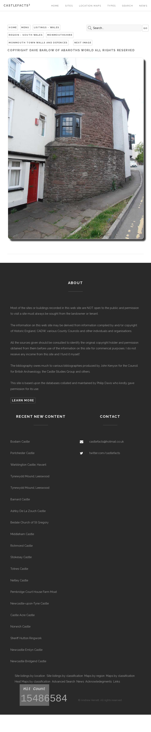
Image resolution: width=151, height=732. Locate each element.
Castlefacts (17, 5)
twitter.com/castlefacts (104, 453)
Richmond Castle (21, 545)
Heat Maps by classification (32, 681)
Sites (69, 5)
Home (55, 5)
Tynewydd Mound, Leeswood (29, 476)
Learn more (23, 400)
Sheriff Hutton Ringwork (26, 638)
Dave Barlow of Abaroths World (61, 50)
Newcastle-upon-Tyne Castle (29, 603)
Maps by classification (120, 675)
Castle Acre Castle (22, 615)
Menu (25, 27)
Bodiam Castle (20, 441)
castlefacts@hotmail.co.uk (106, 441)
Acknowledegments (98, 681)
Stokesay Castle (21, 557)
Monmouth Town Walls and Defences (38, 42)
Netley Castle (19, 580)
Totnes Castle (19, 568)
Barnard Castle (20, 499)
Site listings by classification (65, 675)
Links (116, 681)
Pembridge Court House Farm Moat (33, 591)
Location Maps (90, 5)
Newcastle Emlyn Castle (26, 649)
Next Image (82, 42)
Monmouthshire (59, 35)
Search (127, 5)
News (143, 5)
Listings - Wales (46, 27)
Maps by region (94, 675)
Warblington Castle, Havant (28, 464)
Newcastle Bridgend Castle (28, 661)
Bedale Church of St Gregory (29, 522)
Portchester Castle (22, 453)
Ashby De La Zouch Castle (28, 511)
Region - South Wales (26, 35)
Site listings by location (30, 675)
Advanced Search (63, 681)
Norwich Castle (20, 626)
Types (111, 5)
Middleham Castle (22, 534)
